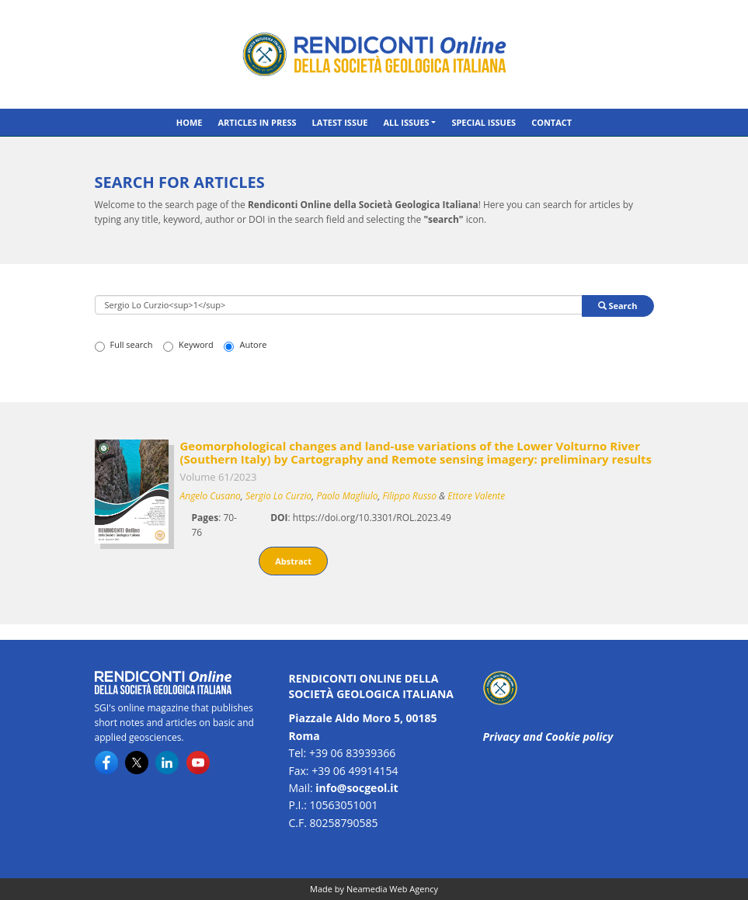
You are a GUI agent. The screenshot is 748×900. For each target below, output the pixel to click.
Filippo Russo (410, 495)
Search (618, 305)
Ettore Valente (476, 495)
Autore (245, 345)
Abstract (293, 561)
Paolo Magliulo (346, 495)
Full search (124, 345)
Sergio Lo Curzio (278, 495)
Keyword (188, 345)
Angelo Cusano (210, 495)
